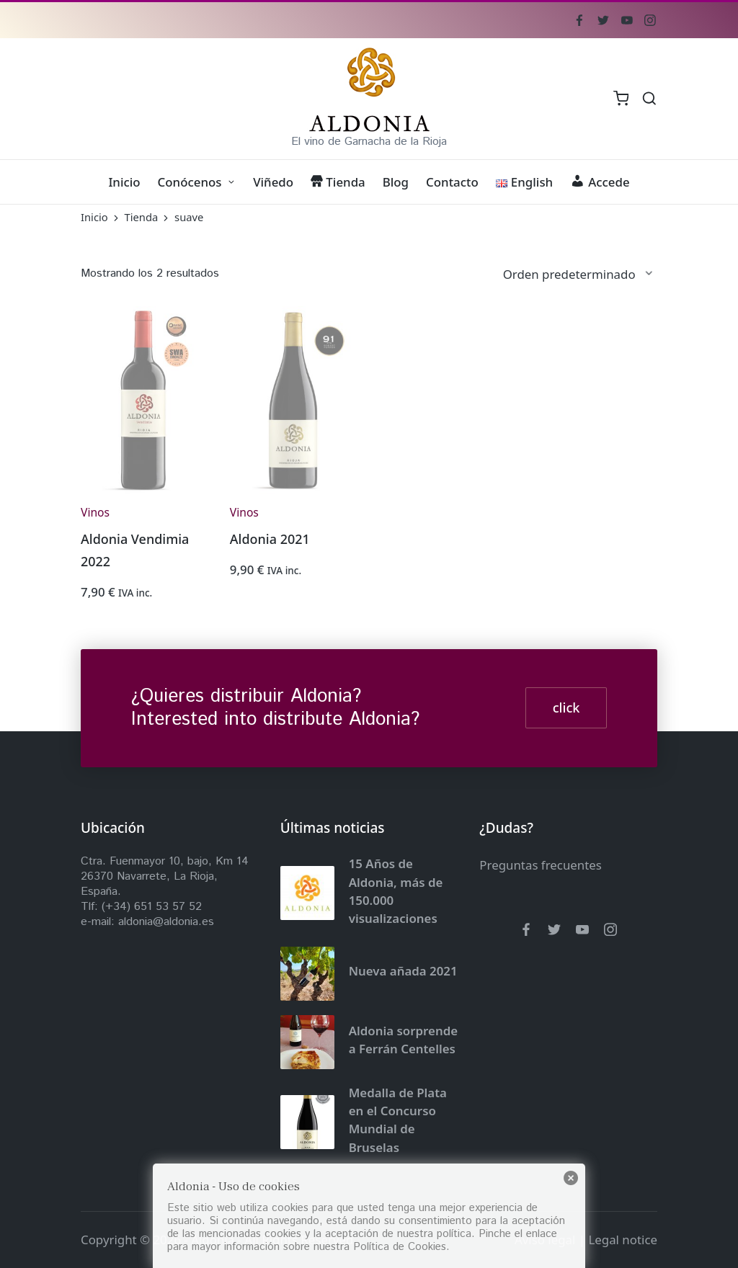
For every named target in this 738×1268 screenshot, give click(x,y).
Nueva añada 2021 (403, 971)
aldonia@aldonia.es (166, 922)
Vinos (95, 512)
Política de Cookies (399, 1246)
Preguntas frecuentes (540, 865)
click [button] (566, 707)
